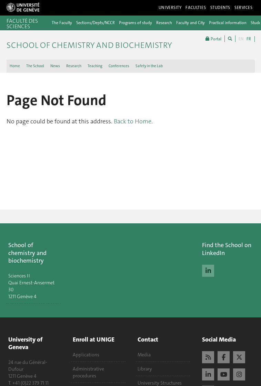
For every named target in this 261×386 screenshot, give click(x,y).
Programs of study (135, 23)
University (170, 7)
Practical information (228, 23)
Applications (86, 355)
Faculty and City (190, 23)
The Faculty (62, 23)
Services (243, 7)
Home (15, 66)
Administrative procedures (88, 372)
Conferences (119, 66)
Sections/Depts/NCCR (95, 23)
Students (220, 7)
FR (249, 39)
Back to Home (132, 121)
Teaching (95, 66)
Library (145, 369)
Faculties (195, 7)
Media (144, 355)
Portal (213, 39)
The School (35, 66)
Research (164, 23)
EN (241, 39)
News (55, 66)
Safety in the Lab (149, 66)
